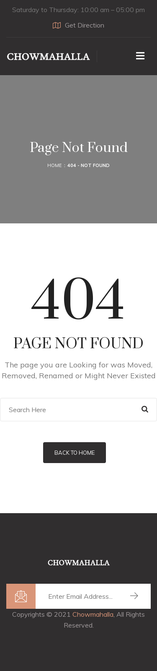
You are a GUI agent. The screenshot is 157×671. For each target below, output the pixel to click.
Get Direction (78, 25)
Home (54, 165)
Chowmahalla (92, 614)
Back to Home (74, 452)
